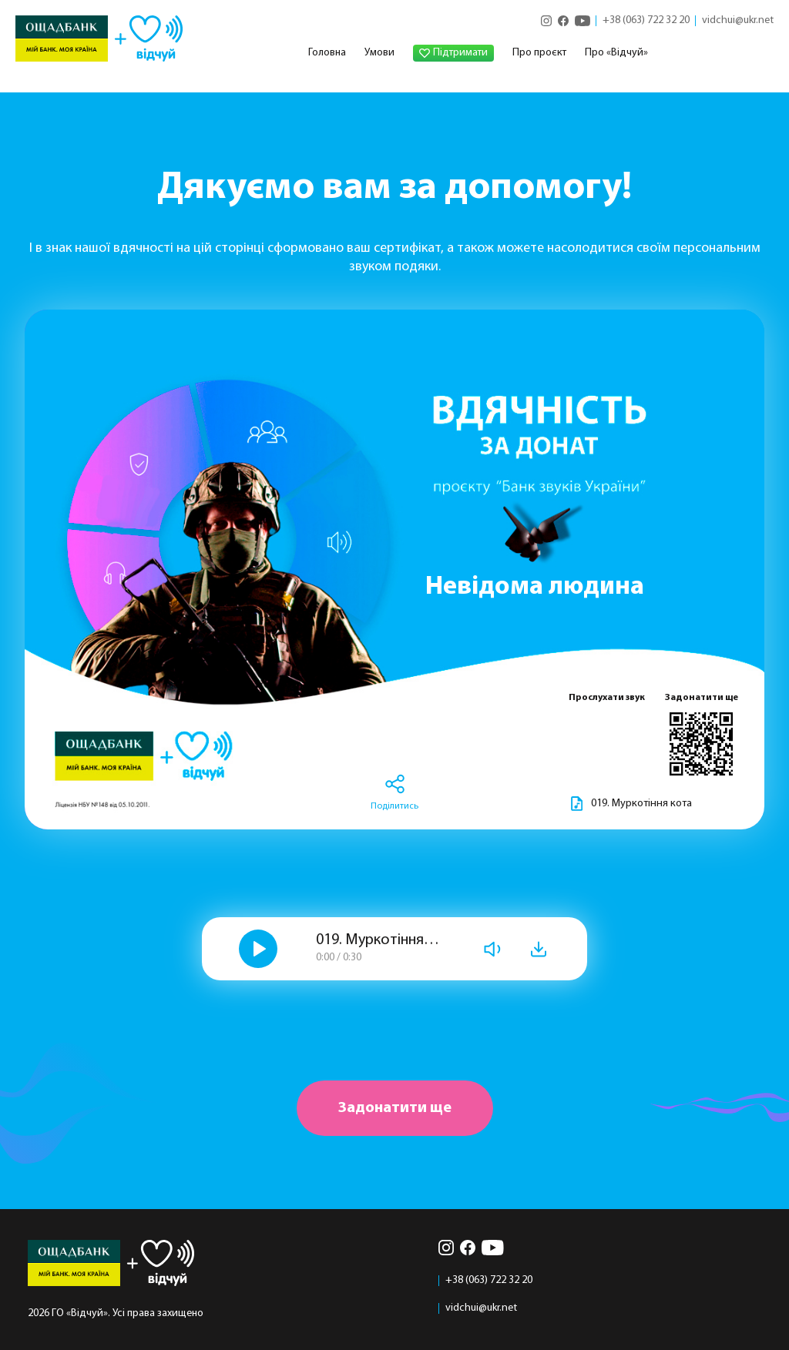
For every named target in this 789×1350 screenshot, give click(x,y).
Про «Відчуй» (616, 53)
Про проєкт (539, 53)
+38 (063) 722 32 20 (646, 20)
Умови (379, 53)
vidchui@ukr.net (738, 20)
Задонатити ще (395, 1108)
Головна (327, 53)
